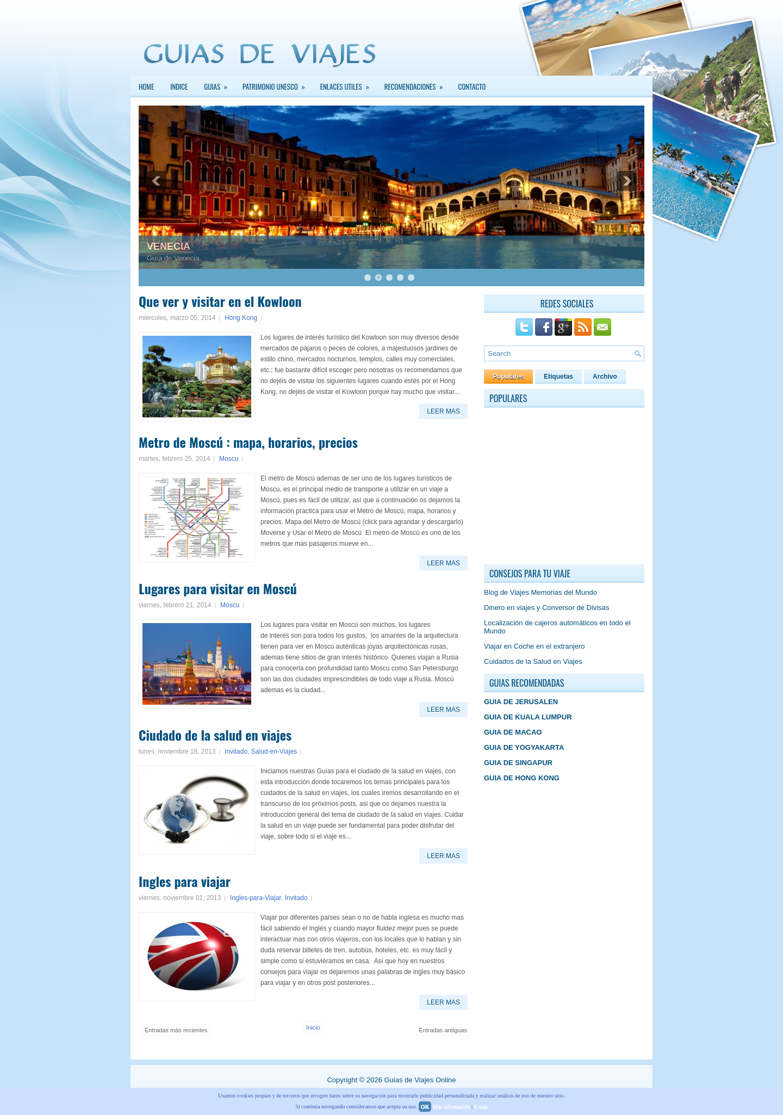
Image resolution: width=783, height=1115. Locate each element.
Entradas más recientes (176, 1030)
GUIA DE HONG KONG (522, 778)
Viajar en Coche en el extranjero (534, 646)
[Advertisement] (565, 486)
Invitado (236, 751)
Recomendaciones (417, 84)
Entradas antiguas (443, 1030)
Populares (508, 376)
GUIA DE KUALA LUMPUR (528, 717)
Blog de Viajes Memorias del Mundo (540, 592)
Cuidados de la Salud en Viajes (533, 661)
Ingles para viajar (185, 881)
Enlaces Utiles (348, 84)
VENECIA (168, 246)
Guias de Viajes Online (420, 1080)
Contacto (472, 86)
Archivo (605, 376)
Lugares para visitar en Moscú (218, 588)
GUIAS (219, 84)
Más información (451, 1107)
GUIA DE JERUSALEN (521, 702)
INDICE (179, 86)
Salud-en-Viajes (274, 751)
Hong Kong (241, 318)
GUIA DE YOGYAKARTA (524, 747)
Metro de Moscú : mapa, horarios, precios (248, 441)
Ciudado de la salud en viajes (215, 734)
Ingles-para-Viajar (255, 898)
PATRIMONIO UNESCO (277, 84)
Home (146, 86)
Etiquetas (558, 376)
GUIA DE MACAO (513, 732)
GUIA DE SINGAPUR (518, 763)
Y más (480, 1107)
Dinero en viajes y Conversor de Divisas (546, 607)
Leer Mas (443, 411)
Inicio (313, 1027)
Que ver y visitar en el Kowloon (220, 300)
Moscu (228, 459)
